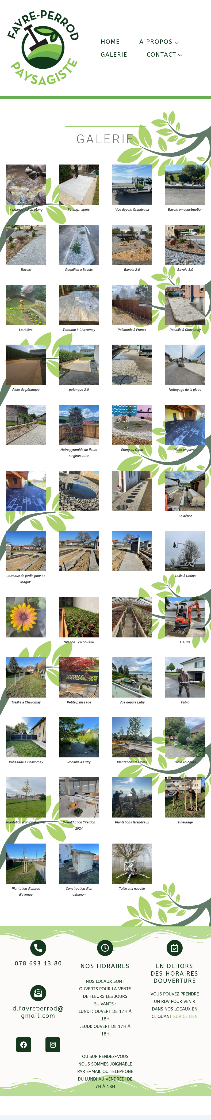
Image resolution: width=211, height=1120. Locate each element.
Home (110, 41)
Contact (165, 54)
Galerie (114, 54)
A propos (160, 41)
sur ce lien (185, 1016)
